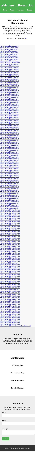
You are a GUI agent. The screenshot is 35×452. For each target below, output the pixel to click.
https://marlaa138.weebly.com (10, 273)
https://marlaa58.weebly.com (9, 140)
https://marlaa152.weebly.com (10, 296)
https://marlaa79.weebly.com (9, 175)
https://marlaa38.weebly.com (9, 107)
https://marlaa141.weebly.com (10, 278)
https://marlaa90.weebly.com (9, 193)
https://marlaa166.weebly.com (10, 319)
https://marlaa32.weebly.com (9, 97)
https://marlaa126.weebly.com (10, 253)
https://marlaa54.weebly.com (9, 134)
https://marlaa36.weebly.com (9, 104)
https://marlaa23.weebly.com (9, 82)
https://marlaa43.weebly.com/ (9, 115)
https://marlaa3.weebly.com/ (9, 49)
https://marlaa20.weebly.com (9, 77)
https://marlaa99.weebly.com (9, 208)
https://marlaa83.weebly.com (9, 182)
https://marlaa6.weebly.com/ (9, 54)
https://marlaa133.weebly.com (10, 264)
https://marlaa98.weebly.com (9, 206)
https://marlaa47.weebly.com (9, 122)
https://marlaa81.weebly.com (9, 178)
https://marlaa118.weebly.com (10, 240)
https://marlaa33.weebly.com (9, 99)
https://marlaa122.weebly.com (10, 246)
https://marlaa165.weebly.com (10, 317)
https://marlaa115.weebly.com (10, 235)
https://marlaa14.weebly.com (9, 67)
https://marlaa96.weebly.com (9, 203)
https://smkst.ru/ (25, 326)
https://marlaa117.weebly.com (10, 238)
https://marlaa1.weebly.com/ (9, 46)
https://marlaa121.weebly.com (10, 245)
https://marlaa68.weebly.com (9, 157)
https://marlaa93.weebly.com (9, 198)
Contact (29, 10)
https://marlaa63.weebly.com (9, 149)
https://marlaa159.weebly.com (10, 307)
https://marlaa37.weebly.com (9, 105)
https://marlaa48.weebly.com (9, 124)
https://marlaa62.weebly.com (9, 147)
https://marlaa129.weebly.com (10, 258)
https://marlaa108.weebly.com (10, 223)
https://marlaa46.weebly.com (9, 120)
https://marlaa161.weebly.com (10, 311)
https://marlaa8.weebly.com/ (9, 57)
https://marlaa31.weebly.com (9, 96)
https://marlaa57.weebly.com (9, 139)
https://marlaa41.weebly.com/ (9, 112)
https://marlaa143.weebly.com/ (10, 281)
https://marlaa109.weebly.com (10, 225)
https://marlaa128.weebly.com (10, 256)
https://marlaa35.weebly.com (9, 102)
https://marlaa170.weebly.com (10, 326)
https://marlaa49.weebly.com (9, 125)
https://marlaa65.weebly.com (9, 152)
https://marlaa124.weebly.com (10, 250)
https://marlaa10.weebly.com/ (9, 61)
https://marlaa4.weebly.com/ (9, 51)
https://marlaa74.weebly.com (9, 167)
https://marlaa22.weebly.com (9, 81)
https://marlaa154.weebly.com (10, 299)
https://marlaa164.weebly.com (10, 316)
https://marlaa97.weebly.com (9, 205)
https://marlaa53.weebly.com (9, 132)
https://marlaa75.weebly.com (9, 168)
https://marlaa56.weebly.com (9, 137)
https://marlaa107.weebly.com (10, 221)
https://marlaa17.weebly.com (9, 72)
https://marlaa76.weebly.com (9, 170)
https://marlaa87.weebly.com (9, 188)
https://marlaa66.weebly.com (9, 153)
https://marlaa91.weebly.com (9, 195)
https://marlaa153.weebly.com (10, 298)
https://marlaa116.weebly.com (10, 236)
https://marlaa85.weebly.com (9, 185)
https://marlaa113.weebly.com (10, 231)
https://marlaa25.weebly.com (9, 86)
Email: (4, 420)
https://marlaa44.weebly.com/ (9, 117)
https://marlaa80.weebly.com (9, 177)
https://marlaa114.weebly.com (10, 233)
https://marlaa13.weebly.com (9, 66)
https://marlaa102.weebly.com (10, 213)
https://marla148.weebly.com (9, 289)
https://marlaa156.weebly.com (10, 303)
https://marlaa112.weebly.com (10, 230)
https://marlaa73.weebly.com (9, 165)
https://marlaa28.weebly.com (9, 91)
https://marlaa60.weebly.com (9, 144)
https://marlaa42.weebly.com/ (9, 114)
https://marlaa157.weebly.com (10, 304)
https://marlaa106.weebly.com (10, 220)
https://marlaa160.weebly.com (10, 309)
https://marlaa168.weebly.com (10, 322)
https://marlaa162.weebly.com (10, 312)
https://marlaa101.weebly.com (10, 211)
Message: (5, 429)
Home (5, 10)
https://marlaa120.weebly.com (10, 243)
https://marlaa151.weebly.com (10, 294)
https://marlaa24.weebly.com (9, 84)
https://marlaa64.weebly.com (9, 150)
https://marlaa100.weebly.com (10, 210)
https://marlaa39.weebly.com (9, 109)
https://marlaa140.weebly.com (10, 276)
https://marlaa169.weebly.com (10, 324)
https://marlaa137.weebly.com (10, 271)
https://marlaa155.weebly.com (10, 301)
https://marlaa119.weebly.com (10, 241)
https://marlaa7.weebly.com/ (9, 56)
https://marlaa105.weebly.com (10, 218)
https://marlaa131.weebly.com (10, 261)
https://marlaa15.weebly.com (9, 69)
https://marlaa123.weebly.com (10, 248)
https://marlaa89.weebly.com (9, 192)
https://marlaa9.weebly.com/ (9, 59)
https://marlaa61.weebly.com (9, 145)
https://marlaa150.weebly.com (10, 293)
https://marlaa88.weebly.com (9, 190)
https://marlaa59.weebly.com (9, 142)
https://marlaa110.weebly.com (10, 226)
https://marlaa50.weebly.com (9, 127)
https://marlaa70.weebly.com (9, 160)
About (12, 10)
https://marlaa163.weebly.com (10, 314)
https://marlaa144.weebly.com (10, 283)
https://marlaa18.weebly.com (9, 74)
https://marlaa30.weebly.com (9, 94)
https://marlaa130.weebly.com (10, 259)
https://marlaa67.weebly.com (9, 155)
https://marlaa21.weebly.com (9, 79)
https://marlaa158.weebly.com (10, 306)
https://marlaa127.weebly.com (10, 254)
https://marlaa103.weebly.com (10, 215)
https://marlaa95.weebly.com (9, 201)
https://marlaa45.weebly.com (9, 119)
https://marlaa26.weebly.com (9, 87)
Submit (6, 439)
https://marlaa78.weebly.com (9, 173)
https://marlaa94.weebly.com (9, 200)
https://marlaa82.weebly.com (9, 180)
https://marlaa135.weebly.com (10, 268)
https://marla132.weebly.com (9, 263)
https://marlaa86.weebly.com (9, 187)
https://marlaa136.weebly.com (10, 269)
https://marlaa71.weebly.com (9, 162)
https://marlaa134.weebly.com (10, 266)
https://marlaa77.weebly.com (9, 172)
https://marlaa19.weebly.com (9, 76)
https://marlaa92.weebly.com (9, 197)
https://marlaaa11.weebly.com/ (10, 62)
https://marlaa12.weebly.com (9, 64)
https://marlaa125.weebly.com (10, 251)
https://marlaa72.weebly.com (9, 163)
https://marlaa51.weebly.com (9, 129)
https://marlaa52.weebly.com (9, 130)
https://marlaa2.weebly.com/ (9, 47)
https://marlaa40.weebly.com (9, 110)
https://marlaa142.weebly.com (10, 279)
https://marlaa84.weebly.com (9, 183)
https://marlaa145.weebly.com (10, 284)
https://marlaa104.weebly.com (10, 216)
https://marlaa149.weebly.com (10, 291)
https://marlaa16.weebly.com (9, 71)
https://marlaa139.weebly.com (10, 274)
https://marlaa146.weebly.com (10, 286)
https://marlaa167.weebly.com (10, 321)
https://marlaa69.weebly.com (9, 158)
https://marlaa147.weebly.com (10, 288)
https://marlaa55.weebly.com (9, 135)
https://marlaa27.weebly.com (9, 89)
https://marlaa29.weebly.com (9, 92)
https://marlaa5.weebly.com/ (9, 52)
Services (20, 10)
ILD (26, 38)
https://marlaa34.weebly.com (9, 100)
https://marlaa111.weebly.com (10, 228)
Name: (4, 412)
